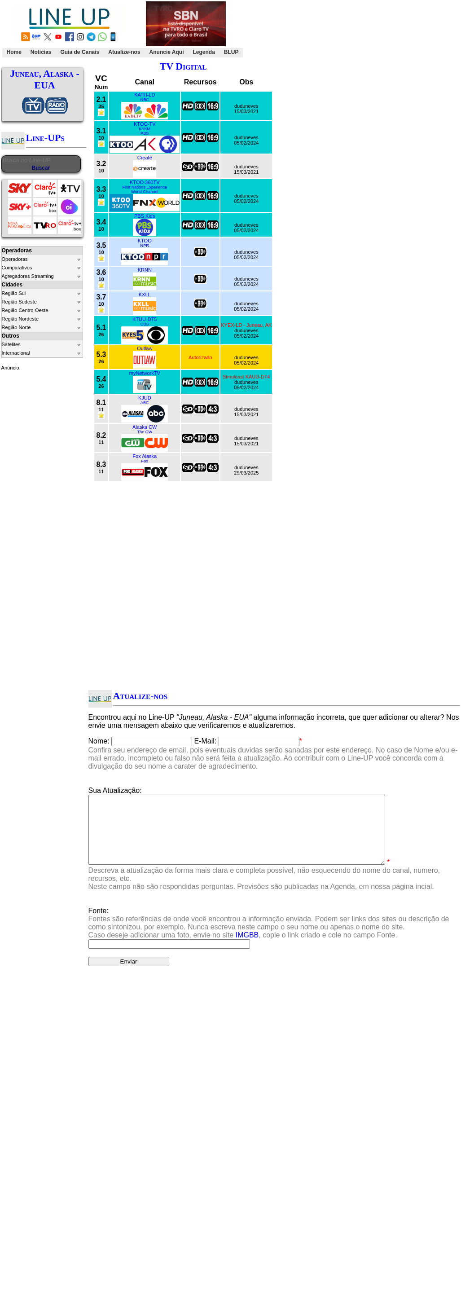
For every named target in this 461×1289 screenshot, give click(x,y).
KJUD (144, 397)
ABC (144, 402)
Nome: (99, 741)
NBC (144, 99)
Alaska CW (144, 427)
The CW (144, 432)
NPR (144, 245)
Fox (144, 461)
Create (144, 157)
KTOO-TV (145, 124)
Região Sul (14, 293)
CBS (144, 324)
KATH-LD (144, 94)
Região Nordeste (20, 318)
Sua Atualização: (115, 790)
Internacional (16, 353)
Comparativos (17, 267)
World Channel (144, 191)
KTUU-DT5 (144, 319)
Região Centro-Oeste (25, 310)
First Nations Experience (144, 187)
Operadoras (15, 259)
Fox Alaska (144, 456)
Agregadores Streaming (28, 276)
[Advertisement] (350, 29)
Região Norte (16, 327)
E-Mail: (205, 741)
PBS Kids (144, 216)
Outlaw (144, 348)
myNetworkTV (144, 373)
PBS (144, 133)
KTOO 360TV (144, 182)
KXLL (145, 294)
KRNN (145, 270)
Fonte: (268, 936)
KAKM (144, 129)
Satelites (11, 344)
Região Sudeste (19, 301)
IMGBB (247, 948)
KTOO (145, 240)
